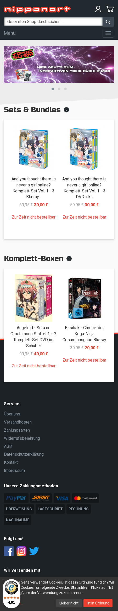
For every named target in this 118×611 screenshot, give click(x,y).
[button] (53, 89)
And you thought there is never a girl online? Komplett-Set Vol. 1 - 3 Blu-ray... (34, 187)
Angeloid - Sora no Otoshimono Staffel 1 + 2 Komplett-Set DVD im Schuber (33, 336)
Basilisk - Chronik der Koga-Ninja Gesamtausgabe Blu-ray (84, 333)
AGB (8, 446)
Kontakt (11, 462)
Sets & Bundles (32, 109)
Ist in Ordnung (98, 603)
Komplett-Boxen (33, 258)
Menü (10, 33)
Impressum (14, 470)
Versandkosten (18, 422)
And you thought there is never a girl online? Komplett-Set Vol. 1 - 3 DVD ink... (84, 187)
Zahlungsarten (17, 430)
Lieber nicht (68, 603)
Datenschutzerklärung (24, 454)
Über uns (12, 414)
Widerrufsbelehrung (22, 438)
